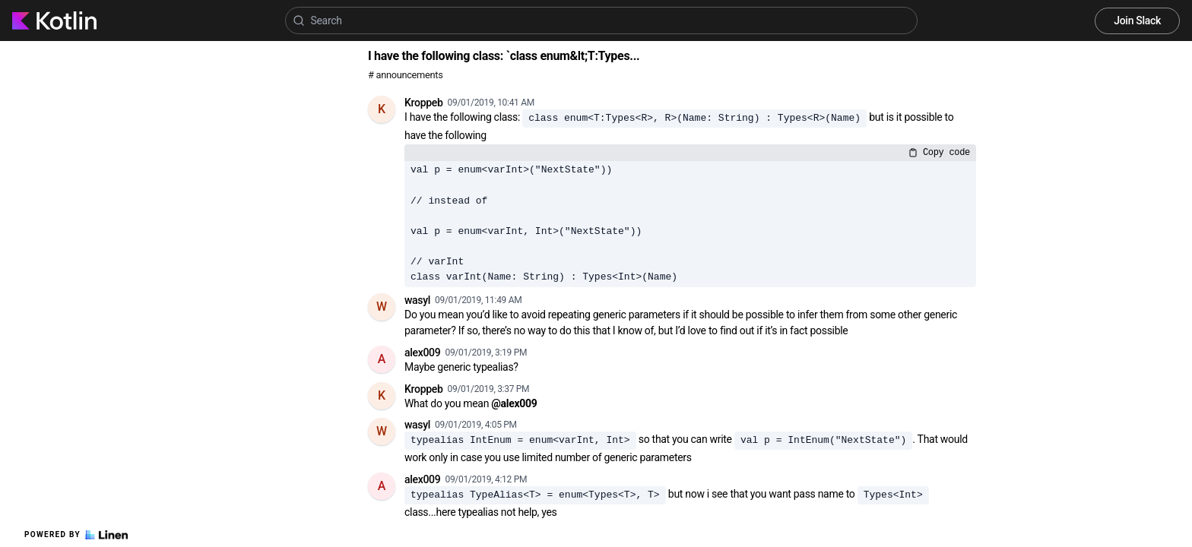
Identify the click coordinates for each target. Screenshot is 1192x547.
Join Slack (1137, 20)
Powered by (76, 534)
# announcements (405, 75)
